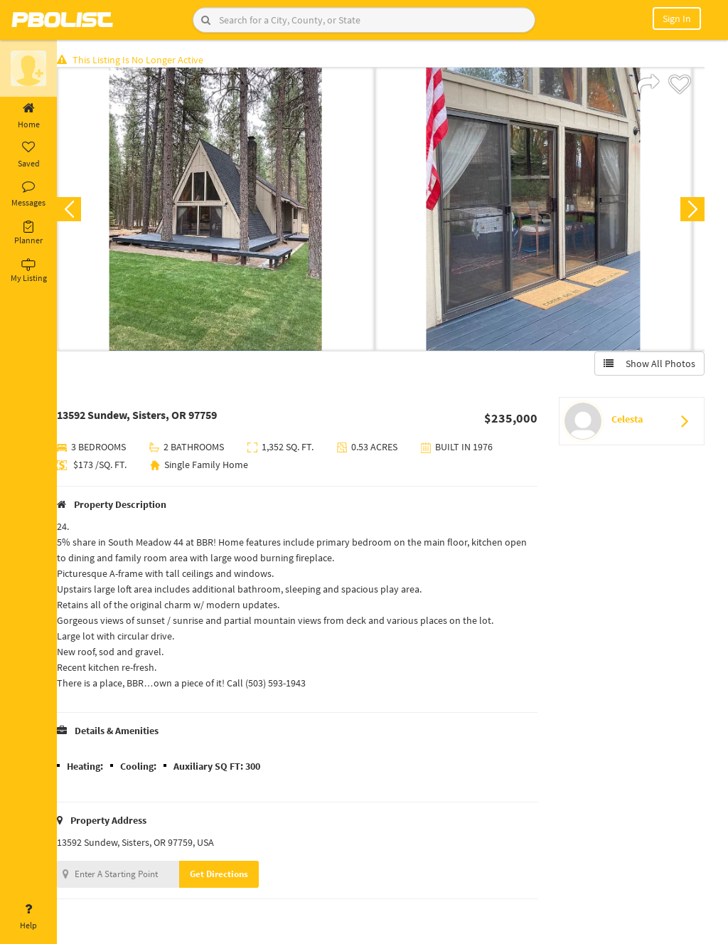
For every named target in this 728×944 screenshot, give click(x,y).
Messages (28, 194)
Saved (28, 155)
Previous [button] (80, 210)
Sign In (677, 18)
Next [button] (691, 210)
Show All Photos (648, 365)
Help (28, 916)
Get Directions (229, 875)
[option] (226, 210)
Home (28, 115)
